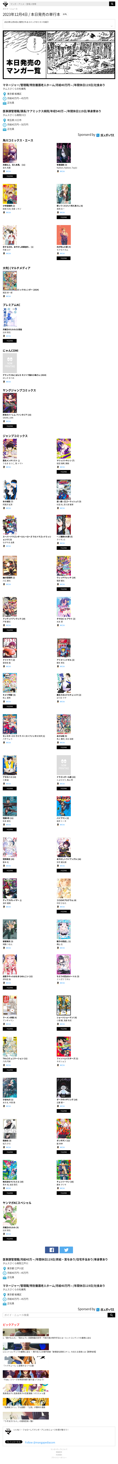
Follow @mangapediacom (40, 1442)
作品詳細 (10, 176)
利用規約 (59, 1455)
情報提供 (59, 1452)
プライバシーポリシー (59, 1457)
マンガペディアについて (59, 1449)
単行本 (8, 171)
